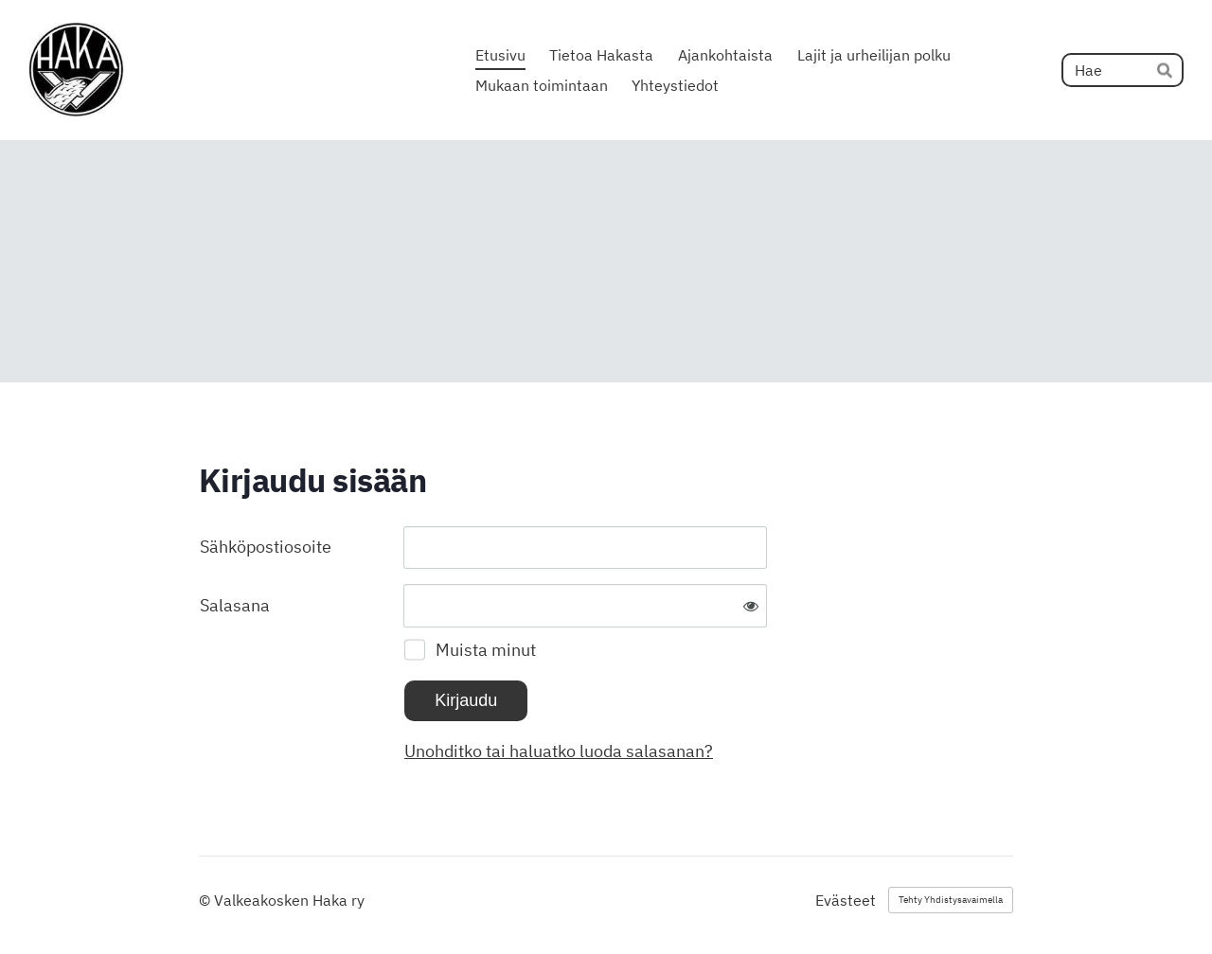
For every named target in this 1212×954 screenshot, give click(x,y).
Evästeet (845, 900)
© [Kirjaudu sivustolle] (206, 900)
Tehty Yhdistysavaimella (951, 899)
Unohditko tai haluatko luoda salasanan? (558, 751)
